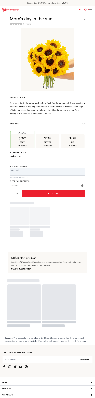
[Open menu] (90, 9)
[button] (47, 97)
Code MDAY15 (62, 3)
